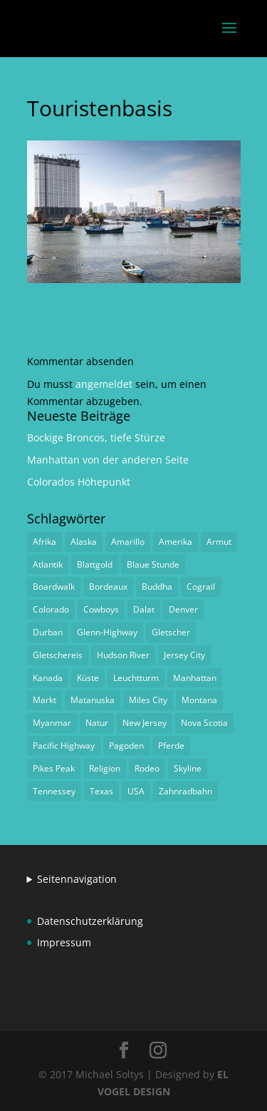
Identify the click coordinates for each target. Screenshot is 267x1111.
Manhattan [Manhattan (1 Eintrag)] (194, 678)
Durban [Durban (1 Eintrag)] (48, 632)
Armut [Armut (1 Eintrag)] (218, 542)
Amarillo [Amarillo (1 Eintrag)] (128, 542)
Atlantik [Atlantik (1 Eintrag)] (48, 564)
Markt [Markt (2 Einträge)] (44, 700)
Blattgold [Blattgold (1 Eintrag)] (94, 564)
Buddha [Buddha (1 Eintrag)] (157, 586)
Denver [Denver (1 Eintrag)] (183, 609)
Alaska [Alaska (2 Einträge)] (83, 542)
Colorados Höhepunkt (78, 481)
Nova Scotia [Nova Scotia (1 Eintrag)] (204, 723)
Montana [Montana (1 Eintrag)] (199, 700)
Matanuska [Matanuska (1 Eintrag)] (92, 700)
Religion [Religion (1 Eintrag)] (104, 768)
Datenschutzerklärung (90, 921)
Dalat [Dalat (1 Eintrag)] (144, 609)
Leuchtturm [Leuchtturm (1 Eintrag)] (136, 678)
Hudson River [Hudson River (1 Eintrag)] (123, 655)
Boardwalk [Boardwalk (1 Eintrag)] (54, 586)
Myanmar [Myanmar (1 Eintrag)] (52, 723)
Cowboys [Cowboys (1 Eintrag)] (101, 609)
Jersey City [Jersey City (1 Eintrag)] (184, 655)
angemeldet (103, 384)
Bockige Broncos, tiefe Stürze (96, 437)
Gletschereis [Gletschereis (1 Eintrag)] (58, 655)
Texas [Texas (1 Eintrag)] (101, 791)
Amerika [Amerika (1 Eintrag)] (175, 542)
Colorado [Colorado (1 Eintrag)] (51, 609)
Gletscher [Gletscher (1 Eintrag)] (171, 632)
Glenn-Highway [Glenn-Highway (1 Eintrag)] (107, 632)
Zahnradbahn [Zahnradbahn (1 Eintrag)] (185, 791)
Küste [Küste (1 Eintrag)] (88, 678)
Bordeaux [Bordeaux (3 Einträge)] (108, 586)
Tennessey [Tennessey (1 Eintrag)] (54, 791)
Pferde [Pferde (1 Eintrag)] (171, 745)
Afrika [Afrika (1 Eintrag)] (44, 542)
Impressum (64, 942)
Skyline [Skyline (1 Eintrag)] (187, 768)
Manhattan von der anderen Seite (108, 459)
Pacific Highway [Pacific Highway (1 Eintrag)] (64, 745)
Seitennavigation (77, 879)
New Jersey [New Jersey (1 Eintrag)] (144, 723)
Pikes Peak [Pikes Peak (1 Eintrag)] (54, 768)
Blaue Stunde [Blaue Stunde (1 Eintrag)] (153, 564)
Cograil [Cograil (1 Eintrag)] (201, 586)
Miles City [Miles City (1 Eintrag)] (148, 700)
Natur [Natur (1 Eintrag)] (96, 723)
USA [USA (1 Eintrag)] (136, 791)
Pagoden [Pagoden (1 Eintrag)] (126, 745)
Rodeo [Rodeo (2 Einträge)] (147, 768)
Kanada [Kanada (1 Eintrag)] (48, 678)
